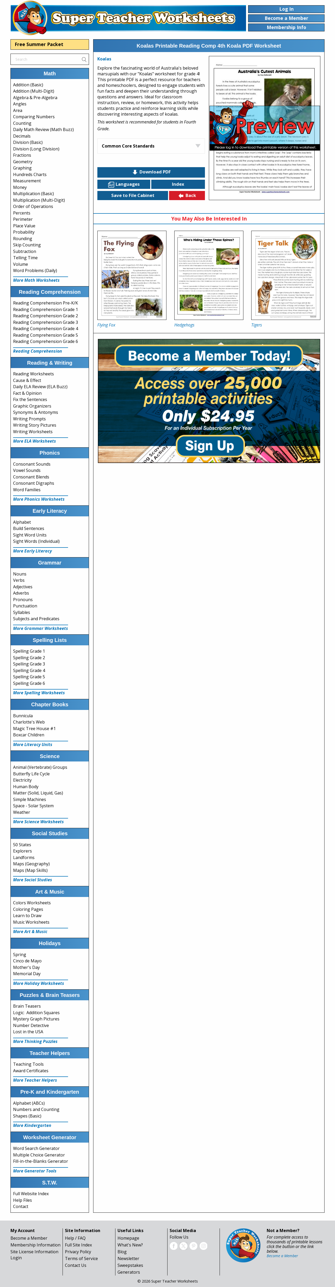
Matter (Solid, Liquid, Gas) (38, 793)
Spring (19, 954)
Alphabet (22, 522)
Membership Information (35, 1245)
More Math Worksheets (36, 280)
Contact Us (75, 1265)
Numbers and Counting (36, 1109)
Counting (22, 123)
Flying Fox (106, 325)
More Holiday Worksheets (38, 983)
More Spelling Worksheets (39, 693)
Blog (122, 1252)
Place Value (24, 226)
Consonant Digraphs (33, 483)
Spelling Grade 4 (29, 670)
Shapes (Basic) (27, 1116)
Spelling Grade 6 (29, 683)
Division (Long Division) (36, 149)
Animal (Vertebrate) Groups (40, 767)
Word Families (27, 490)
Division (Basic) (28, 142)
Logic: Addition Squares (36, 1012)
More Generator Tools (35, 1171)
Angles (19, 104)
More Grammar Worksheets (40, 628)
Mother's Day (26, 967)
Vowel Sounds (27, 470)
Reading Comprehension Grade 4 (45, 328)
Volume (20, 264)
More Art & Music (30, 931)
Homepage (128, 1238)
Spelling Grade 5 (29, 677)
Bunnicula (23, 716)
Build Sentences (28, 528)
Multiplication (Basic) (33, 193)
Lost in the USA (28, 1032)
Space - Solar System (33, 806)
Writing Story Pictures (34, 425)
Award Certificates (30, 1071)
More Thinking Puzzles (35, 1041)
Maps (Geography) (31, 864)
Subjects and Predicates (36, 619)
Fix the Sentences (30, 399)
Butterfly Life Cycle (31, 774)
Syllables (21, 612)
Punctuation (25, 606)
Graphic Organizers (32, 406)
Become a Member (28, 1238)
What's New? (130, 1245)
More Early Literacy (32, 551)
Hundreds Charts (30, 174)
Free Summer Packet (39, 44)
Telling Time (25, 258)
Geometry (22, 162)
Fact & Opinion (27, 393)
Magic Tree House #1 (34, 728)
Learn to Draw (27, 915)
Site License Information (34, 1252)
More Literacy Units (32, 744)
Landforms (24, 857)
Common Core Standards (128, 146)
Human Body (25, 786)
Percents (21, 213)
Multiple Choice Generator (39, 1155)
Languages (124, 184)
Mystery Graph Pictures (36, 1019)
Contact (20, 1206)
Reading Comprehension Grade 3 (45, 322)
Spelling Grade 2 (29, 658)
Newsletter (128, 1258)
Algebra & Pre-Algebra (35, 97)
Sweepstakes (130, 1265)
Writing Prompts (29, 419)
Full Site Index (78, 1245)
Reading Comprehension (37, 351)
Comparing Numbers (34, 117)
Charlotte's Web (29, 722)
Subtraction (24, 251)
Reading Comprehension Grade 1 (45, 309)
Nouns (19, 574)
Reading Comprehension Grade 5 (45, 335)
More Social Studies (32, 880)
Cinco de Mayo (27, 961)
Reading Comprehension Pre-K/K (45, 303)
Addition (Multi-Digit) (33, 91)
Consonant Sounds (32, 464)
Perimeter (23, 219)
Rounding (22, 238)
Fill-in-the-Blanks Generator (40, 1161)
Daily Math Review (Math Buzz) (43, 129)
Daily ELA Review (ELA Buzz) (40, 387)
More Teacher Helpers (35, 1080)
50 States (22, 845)
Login (16, 1258)
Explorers (22, 851)
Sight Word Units (30, 535)
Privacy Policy (78, 1252)
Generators (129, 1272)
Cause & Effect (27, 380)
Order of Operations (33, 206)
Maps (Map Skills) (30, 870)
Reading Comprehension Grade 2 (45, 316)
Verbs (19, 580)
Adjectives (22, 587)
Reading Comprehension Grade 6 (45, 341)
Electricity (22, 780)
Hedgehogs (184, 325)
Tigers (256, 325)
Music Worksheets (31, 922)
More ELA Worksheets (34, 441)
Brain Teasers (27, 1006)
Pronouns (23, 599)
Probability (24, 232)
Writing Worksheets (33, 431)
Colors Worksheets (32, 903)
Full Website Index (31, 1193)
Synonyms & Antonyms (35, 412)
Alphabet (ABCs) (29, 1103)
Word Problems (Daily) (35, 270)
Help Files (22, 1200)
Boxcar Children (28, 735)
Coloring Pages (28, 909)
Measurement (27, 181)
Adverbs (21, 593)
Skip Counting (27, 245)
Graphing (22, 168)
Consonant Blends (31, 477)
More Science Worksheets (38, 822)
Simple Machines (29, 799)
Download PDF (151, 172)
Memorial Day (27, 973)
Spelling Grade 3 (29, 664)
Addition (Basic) (28, 85)
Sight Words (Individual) (36, 541)
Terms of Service (81, 1258)
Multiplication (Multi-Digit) (39, 200)
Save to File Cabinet (132, 195)
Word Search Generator (36, 1148)
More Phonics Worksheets (39, 499)
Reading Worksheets (33, 374)
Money (20, 187)
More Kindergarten (32, 1125)
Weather (21, 812)
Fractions (22, 155)
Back (187, 195)
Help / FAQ (75, 1238)
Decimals (22, 136)
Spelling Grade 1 (29, 651)
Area (17, 110)
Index (178, 184)
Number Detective (31, 1025)
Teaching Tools (28, 1064)
